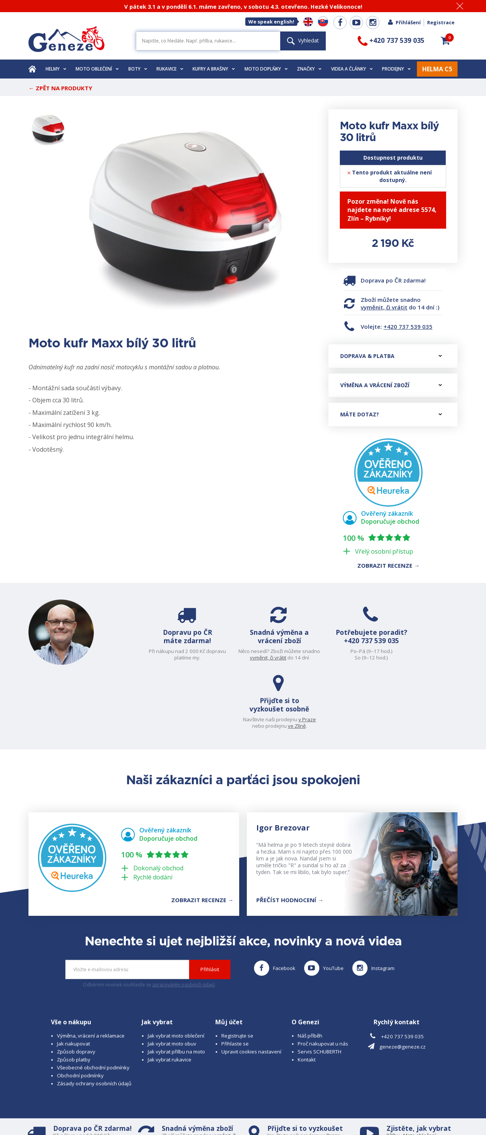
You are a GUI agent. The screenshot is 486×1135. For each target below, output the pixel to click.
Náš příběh (310, 975)
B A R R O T (191, 1107)
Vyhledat (303, 40)
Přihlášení (404, 22)
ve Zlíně (430, 657)
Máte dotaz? (391, 414)
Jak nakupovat (73, 983)
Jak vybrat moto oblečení (176, 975)
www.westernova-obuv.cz (188, 1114)
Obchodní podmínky (80, 1014)
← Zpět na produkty (60, 88)
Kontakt (307, 998)
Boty (137, 69)
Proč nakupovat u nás (323, 983)
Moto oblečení (97, 69)
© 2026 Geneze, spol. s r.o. (59, 1107)
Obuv (417, 1081)
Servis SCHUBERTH (319, 990)
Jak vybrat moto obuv (172, 983)
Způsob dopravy (76, 990)
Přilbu (393, 1074)
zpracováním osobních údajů (183, 924)
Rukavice (169, 69)
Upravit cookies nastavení (251, 990)
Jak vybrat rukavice (169, 998)
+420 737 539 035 (407, 326)
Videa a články (352, 69)
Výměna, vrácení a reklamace (91, 975)
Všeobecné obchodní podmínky (93, 1006)
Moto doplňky (266, 69)
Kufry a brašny (214, 69)
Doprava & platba (391, 355)
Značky (309, 69)
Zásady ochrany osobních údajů (94, 1022)
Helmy (56, 69)
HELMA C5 (437, 69)
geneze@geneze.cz (402, 985)
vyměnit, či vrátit (384, 307)
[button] (445, 41)
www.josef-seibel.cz (131, 1114)
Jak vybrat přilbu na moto (176, 990)
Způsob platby (73, 998)
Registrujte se (237, 975)
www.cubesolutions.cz (262, 1107)
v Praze (441, 651)
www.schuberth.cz (82, 1114)
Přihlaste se (235, 983)
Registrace (440, 22)
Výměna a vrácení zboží (391, 385)
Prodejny (396, 69)
